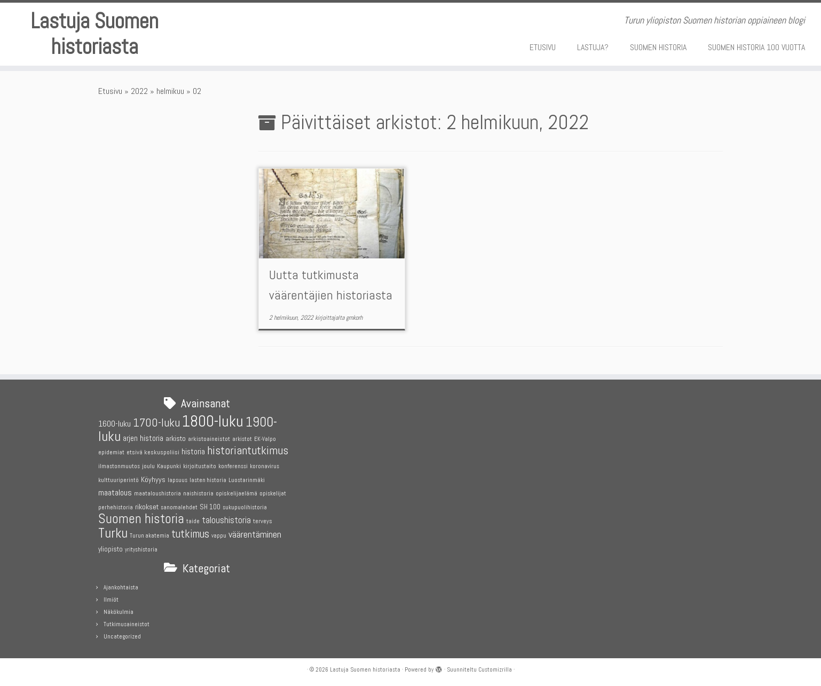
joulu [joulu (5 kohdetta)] (148, 466)
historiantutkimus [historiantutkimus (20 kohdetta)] (247, 450)
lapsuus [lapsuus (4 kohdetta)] (177, 480)
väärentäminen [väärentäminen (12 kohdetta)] (254, 534)
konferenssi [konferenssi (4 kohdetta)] (233, 466)
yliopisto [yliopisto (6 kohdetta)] (110, 549)
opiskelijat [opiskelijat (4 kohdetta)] (272, 493)
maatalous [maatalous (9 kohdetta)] (115, 492)
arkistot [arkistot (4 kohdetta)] (242, 439)
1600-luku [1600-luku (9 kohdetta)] (114, 423)
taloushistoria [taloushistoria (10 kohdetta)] (226, 520)
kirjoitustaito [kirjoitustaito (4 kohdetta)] (199, 466)
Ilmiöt (111, 599)
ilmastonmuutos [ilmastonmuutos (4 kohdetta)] (119, 466)
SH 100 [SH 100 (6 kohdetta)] (210, 506)
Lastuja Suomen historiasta (94, 34)
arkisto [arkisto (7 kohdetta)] (175, 438)
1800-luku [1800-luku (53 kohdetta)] (212, 421)
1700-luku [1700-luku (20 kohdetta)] (156, 422)
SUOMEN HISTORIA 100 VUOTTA (756, 47)
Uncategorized (122, 636)
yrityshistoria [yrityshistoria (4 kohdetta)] (141, 549)
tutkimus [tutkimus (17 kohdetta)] (190, 534)
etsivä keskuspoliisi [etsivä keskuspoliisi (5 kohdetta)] (153, 452)
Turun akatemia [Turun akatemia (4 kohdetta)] (149, 535)
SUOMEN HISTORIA (658, 47)
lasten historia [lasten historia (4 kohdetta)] (208, 480)
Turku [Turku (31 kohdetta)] (113, 532)
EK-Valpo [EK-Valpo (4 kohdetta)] (265, 439)
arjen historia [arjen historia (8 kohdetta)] (143, 438)
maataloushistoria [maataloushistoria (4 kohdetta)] (157, 493)
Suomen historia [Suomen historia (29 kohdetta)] (141, 518)
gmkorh (354, 317)
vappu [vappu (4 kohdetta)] (218, 535)
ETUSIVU (543, 47)
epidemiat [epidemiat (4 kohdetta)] (111, 452)
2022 (139, 91)
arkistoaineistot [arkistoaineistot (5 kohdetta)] (209, 439)
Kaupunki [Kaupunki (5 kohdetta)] (169, 466)
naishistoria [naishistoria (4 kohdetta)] (198, 493)
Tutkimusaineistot (126, 624)
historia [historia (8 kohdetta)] (193, 451)
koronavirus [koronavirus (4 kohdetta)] (264, 466)
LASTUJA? (593, 47)
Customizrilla (495, 669)
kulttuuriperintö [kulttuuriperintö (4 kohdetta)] (118, 480)
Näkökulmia (118, 612)
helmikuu (170, 91)
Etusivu (110, 91)
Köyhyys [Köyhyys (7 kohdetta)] (153, 479)
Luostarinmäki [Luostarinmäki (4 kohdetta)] (246, 480)
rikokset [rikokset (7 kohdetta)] (147, 506)
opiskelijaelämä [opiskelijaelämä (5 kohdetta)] (236, 493)
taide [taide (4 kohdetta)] (193, 521)
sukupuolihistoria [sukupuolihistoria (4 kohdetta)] (245, 507)
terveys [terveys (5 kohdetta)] (262, 521)
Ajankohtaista (121, 587)
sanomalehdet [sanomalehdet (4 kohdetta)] (179, 507)
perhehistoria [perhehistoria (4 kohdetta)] (115, 507)
